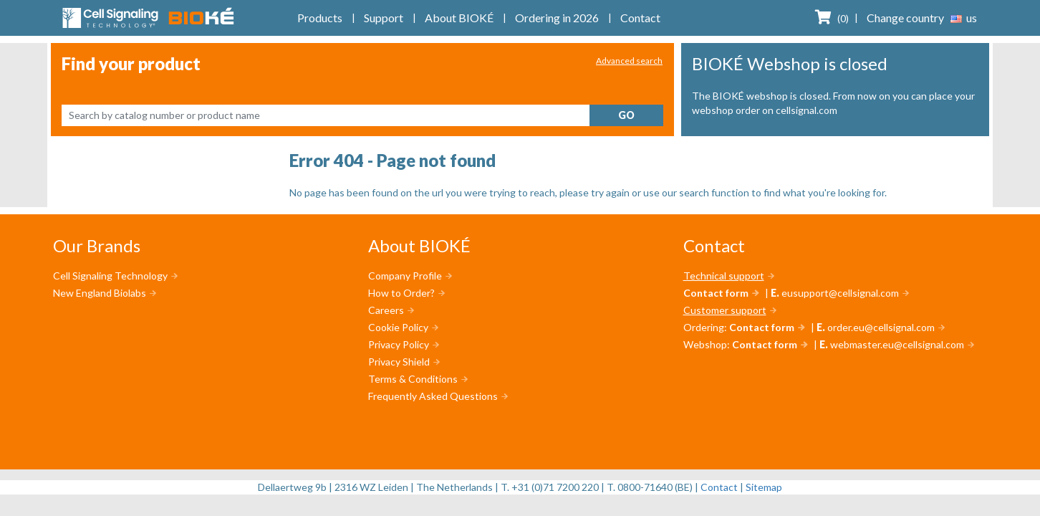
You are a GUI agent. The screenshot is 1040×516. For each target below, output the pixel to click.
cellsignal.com (806, 110)
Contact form (715, 293)
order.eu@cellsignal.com (881, 327)
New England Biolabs (99, 293)
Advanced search (629, 60)
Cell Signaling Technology (110, 275)
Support (383, 17)
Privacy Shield (399, 361)
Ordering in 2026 (557, 17)
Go (626, 115)
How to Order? (401, 293)
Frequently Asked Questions (433, 396)
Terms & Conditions (413, 379)
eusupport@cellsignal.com (840, 293)
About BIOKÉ (459, 17)
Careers (386, 310)
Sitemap (764, 487)
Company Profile (405, 275)
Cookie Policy (398, 327)
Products (319, 17)
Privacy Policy (398, 344)
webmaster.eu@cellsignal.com (897, 344)
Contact (640, 17)
